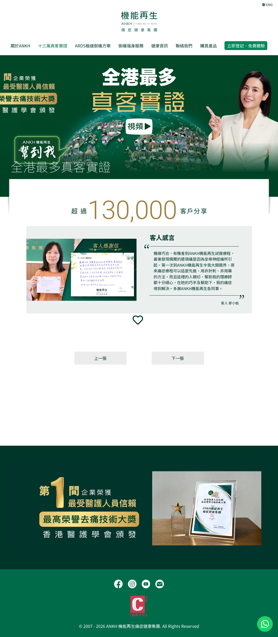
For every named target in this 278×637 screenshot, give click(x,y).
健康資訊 (159, 45)
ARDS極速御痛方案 (92, 45)
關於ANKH (20, 45)
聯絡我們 (184, 45)
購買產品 (208, 45)
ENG (267, 4)
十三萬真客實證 (52, 45)
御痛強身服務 (130, 45)
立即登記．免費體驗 (246, 45)
